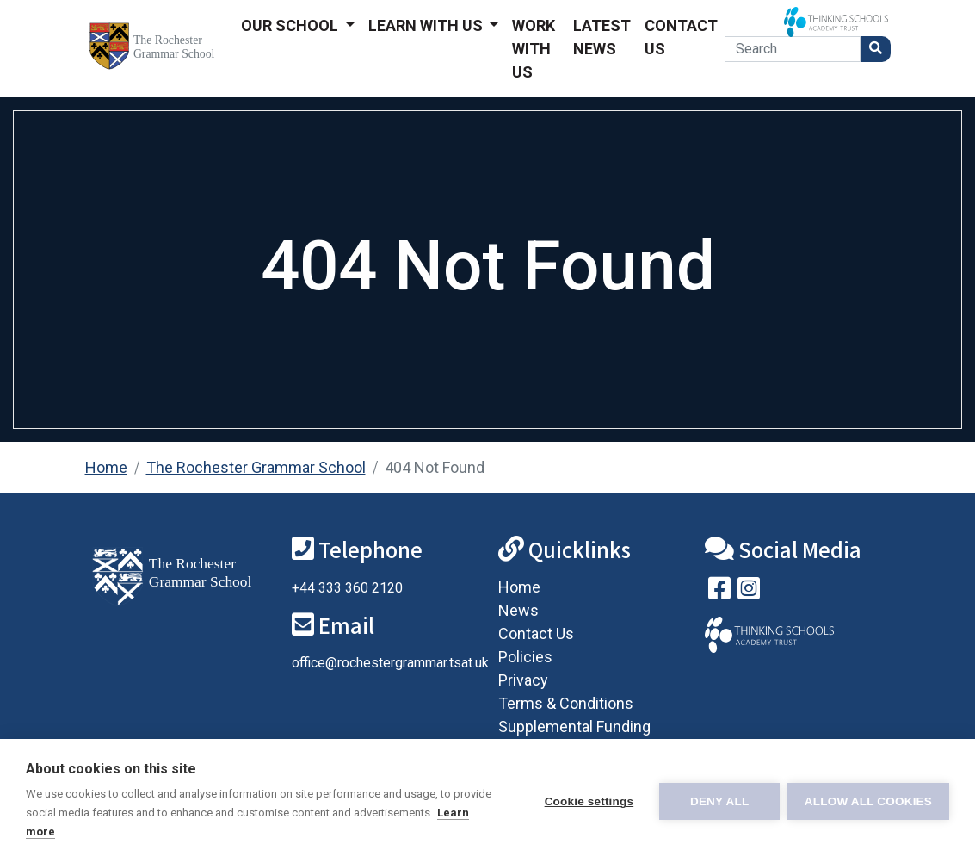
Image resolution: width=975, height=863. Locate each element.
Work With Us (533, 48)
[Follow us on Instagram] (748, 592)
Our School (291, 25)
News (518, 610)
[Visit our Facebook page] (719, 592)
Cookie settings (588, 801)
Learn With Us (427, 25)
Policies (525, 657)
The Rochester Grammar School (256, 467)
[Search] (792, 49)
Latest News (602, 37)
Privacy (523, 680)
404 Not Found (434, 467)
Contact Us (681, 37)
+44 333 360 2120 (347, 588)
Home (106, 467)
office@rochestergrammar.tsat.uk (390, 663)
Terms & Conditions (565, 703)
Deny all (718, 801)
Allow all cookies (868, 801)
